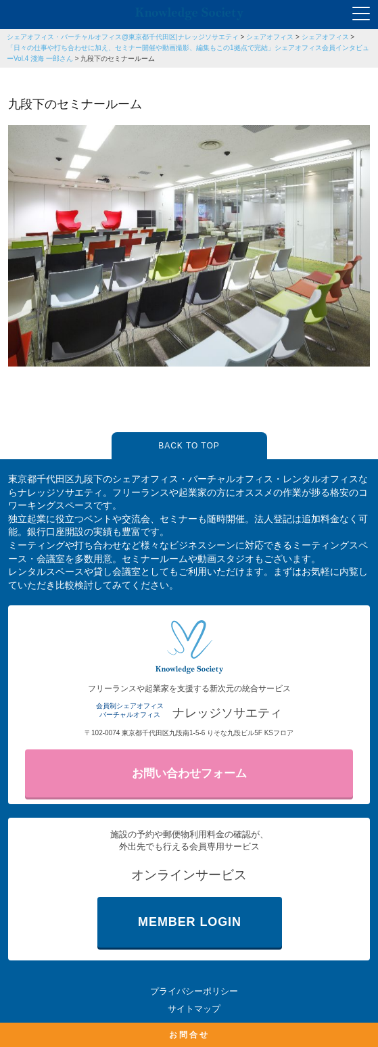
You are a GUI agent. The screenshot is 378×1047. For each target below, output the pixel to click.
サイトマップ (194, 1009)
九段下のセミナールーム (117, 58)
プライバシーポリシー (194, 991)
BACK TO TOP (188, 445)
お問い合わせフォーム (189, 773)
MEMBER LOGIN (189, 922)
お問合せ (189, 1035)
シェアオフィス (269, 37)
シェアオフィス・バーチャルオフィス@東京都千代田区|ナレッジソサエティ (123, 37)
